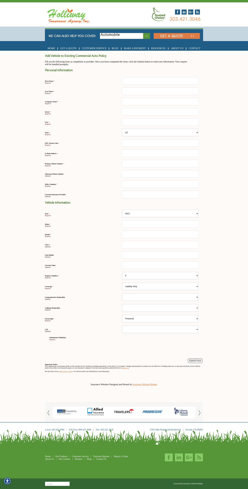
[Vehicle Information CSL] (160, 329)
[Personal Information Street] (160, 112)
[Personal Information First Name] (160, 81)
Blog (89, 459)
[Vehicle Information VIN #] (160, 245)
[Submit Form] (195, 361)
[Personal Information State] (160, 132)
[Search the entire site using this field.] (57, 484)
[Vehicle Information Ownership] (160, 319)
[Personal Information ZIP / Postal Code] (160, 143)
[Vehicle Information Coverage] (160, 286)
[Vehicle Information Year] (160, 214)
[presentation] (73, 346)
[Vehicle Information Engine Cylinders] (160, 276)
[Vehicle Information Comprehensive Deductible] (160, 297)
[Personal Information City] (160, 122)
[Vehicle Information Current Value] (160, 265)
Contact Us (101, 459)
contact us (125, 368)
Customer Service (80, 456)
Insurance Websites (100, 384)
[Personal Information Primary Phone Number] (160, 163)
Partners (78, 459)
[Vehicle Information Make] (160, 224)
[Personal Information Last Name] (160, 91)
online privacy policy (66, 371)
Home (48, 456)
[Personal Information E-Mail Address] (160, 153)
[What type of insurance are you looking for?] (127, 35)
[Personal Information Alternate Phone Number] (160, 174)
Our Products (61, 456)
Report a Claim (121, 456)
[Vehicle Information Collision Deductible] (160, 308)
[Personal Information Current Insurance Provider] (160, 194)
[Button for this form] (49, 413)
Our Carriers (64, 459)
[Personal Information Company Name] (160, 101)
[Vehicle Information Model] (160, 234)
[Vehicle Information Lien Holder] (160, 255)
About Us (49, 459)
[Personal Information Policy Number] (160, 184)
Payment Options (101, 456)
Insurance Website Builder (145, 384)
